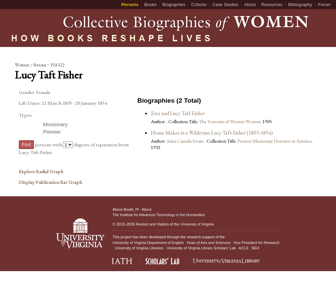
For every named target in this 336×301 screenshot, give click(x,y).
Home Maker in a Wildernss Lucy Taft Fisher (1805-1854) (212, 132)
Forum (324, 4)
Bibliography (300, 4)
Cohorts (199, 4)
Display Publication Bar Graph (50, 182)
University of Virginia (197, 224)
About (250, 4)
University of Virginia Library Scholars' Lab (201, 248)
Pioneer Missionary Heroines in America (275, 141)
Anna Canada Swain (185, 141)
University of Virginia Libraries (139, 248)
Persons (129, 4)
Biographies (173, 4)
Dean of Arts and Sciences (208, 243)
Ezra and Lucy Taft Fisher (178, 113)
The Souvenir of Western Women (229, 121)
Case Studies (225, 4)
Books (150, 4)
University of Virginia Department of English (148, 243)
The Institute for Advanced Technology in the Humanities (159, 215)
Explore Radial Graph (41, 171)
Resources (271, 4)
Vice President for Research (257, 243)
